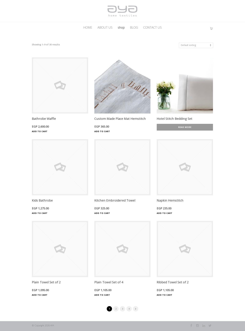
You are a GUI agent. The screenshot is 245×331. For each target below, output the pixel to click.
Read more (184, 127)
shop (121, 27)
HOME (87, 27)
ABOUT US (105, 27)
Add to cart (40, 131)
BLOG (134, 27)
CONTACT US (152, 27)
